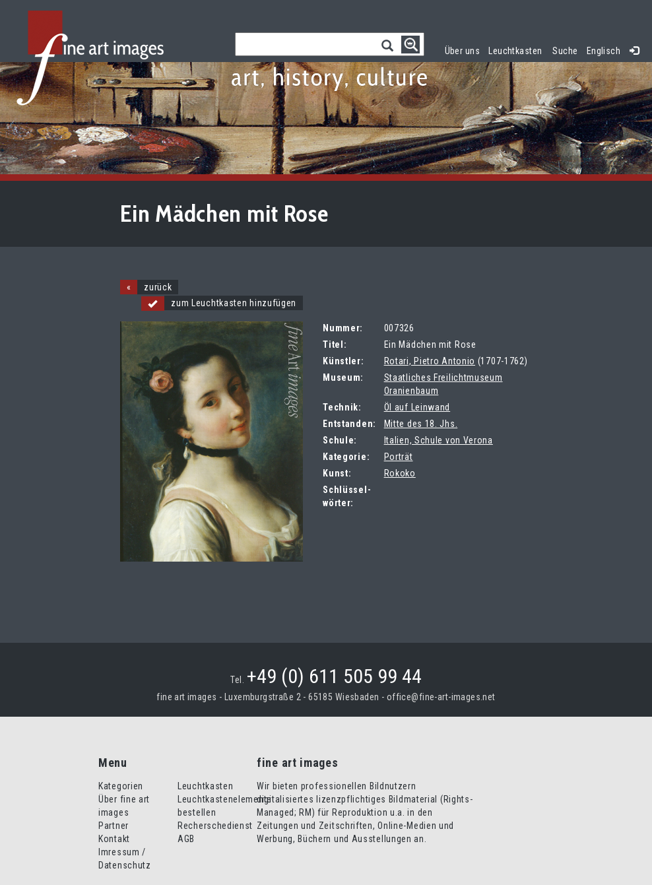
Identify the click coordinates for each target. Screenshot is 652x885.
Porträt (398, 456)
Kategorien (120, 786)
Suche (564, 51)
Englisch (603, 51)
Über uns (462, 51)
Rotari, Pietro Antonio (429, 361)
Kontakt (114, 839)
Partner (113, 825)
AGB (186, 839)
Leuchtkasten (517, 49)
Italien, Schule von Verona (438, 440)
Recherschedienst (215, 825)
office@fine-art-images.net (441, 697)
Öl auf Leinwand (417, 407)
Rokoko (400, 473)
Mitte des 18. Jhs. (421, 423)
